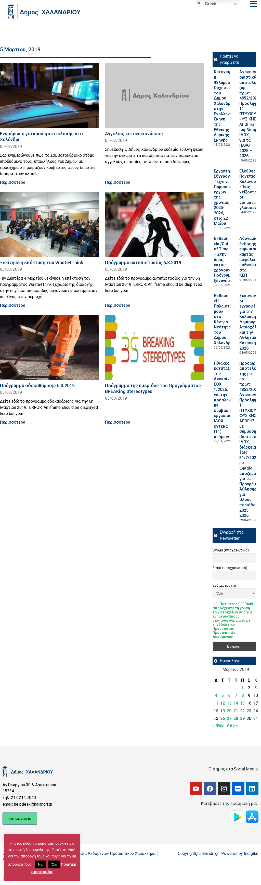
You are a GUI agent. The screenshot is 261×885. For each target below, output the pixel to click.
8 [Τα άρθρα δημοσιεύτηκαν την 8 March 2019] (242, 695)
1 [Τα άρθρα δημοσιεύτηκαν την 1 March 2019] (242, 687)
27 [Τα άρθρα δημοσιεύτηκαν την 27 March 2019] (229, 718)
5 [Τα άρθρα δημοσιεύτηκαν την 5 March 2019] (222, 695)
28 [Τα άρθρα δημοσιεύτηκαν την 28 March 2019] (235, 718)
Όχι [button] (54, 864)
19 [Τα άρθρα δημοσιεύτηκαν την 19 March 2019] (222, 710)
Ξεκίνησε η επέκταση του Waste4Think (41, 262)
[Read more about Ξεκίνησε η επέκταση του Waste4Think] (49, 224)
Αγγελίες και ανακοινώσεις (134, 133)
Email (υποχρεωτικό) (230, 568)
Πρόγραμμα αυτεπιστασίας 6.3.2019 (143, 262)
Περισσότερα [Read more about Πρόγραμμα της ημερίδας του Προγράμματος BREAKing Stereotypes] (117, 422)
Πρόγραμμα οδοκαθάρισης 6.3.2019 (37, 385)
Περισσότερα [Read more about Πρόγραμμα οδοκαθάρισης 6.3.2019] (12, 422)
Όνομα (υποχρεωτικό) (231, 550)
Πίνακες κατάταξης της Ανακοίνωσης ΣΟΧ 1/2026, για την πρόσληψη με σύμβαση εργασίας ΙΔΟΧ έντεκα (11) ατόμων (227, 400)
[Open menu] (253, 4)
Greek (207, 4)
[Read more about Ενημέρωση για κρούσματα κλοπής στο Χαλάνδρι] (49, 95)
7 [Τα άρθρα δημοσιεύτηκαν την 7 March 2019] (236, 695)
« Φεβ (218, 725)
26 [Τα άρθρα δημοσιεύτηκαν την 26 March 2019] (222, 718)
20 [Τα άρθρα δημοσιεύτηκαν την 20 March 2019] (229, 710)
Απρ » (232, 725)
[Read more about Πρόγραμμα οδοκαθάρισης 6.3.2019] (49, 347)
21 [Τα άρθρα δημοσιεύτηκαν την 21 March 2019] (235, 710)
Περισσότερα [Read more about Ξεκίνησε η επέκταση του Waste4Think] (12, 305)
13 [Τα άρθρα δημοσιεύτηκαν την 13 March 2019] (229, 703)
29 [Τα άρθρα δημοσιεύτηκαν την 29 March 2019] (242, 718)
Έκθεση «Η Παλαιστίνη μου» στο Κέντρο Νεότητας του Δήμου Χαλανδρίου (225, 319)
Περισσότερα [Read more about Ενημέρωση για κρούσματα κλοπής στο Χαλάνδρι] (12, 182)
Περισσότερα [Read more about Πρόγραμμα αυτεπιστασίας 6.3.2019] (117, 305)
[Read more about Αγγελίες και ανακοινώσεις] (154, 95)
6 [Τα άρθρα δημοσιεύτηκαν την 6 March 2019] (229, 695)
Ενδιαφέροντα (224, 585)
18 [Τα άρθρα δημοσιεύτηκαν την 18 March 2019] (216, 710)
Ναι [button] (40, 864)
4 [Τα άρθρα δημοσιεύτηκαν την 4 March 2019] (216, 695)
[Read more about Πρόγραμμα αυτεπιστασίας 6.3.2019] (154, 224)
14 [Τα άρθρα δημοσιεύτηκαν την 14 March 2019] (235, 703)
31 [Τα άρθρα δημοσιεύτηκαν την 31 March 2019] (255, 718)
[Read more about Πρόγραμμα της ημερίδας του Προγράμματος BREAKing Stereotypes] (154, 347)
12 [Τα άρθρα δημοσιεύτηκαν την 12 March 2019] (222, 703)
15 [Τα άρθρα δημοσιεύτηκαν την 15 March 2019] (242, 703)
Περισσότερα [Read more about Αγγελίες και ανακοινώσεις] (117, 182)
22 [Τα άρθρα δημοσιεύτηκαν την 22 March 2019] (242, 710)
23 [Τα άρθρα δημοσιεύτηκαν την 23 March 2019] (249, 710)
